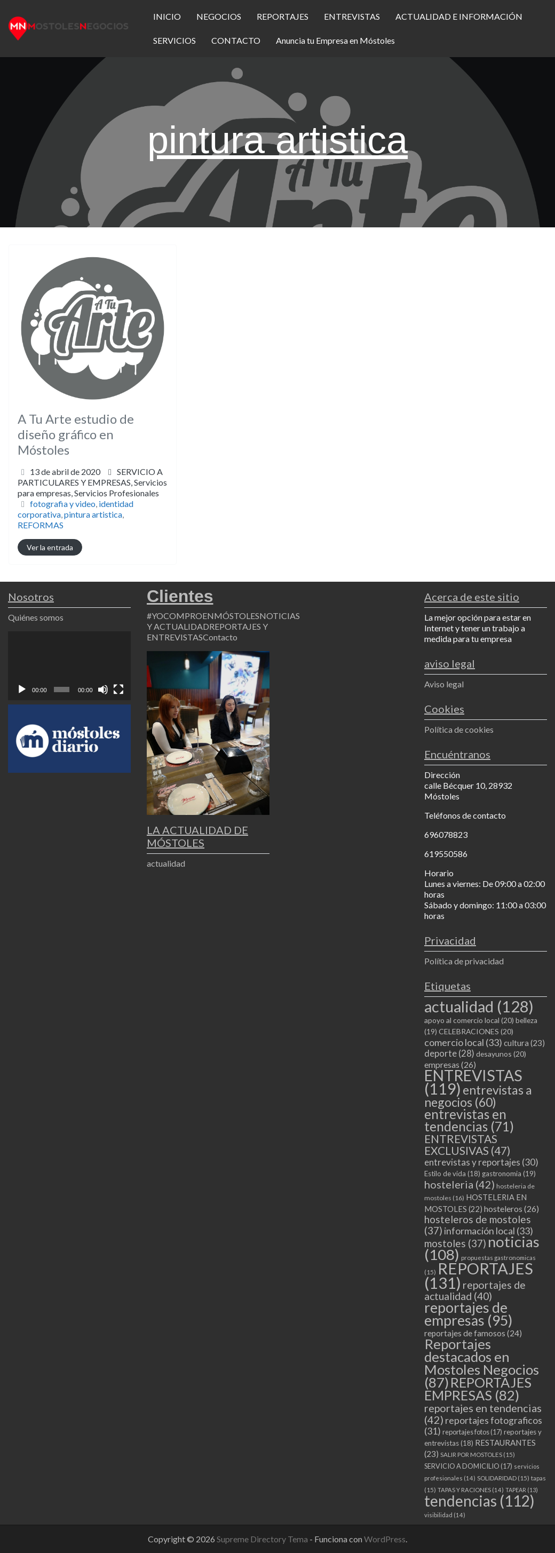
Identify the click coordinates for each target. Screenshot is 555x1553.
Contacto (220, 637)
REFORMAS (41, 525)
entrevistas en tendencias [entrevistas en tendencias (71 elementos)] (469, 1120)
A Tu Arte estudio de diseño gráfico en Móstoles (76, 434)
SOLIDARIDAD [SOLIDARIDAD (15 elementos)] (503, 1478)
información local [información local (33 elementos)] (488, 1231)
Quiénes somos (36, 617)
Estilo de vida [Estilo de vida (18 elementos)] (452, 1173)
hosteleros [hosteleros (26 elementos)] (511, 1208)
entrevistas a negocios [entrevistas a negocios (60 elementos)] (478, 1096)
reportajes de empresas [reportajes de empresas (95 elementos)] (468, 1314)
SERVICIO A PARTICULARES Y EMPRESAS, (92, 482)
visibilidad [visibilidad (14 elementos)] (444, 1514)
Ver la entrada (50, 547)
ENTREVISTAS (352, 16)
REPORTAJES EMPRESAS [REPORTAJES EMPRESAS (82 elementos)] (478, 1388)
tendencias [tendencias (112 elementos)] (479, 1501)
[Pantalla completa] (118, 689)
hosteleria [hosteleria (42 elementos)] (459, 1184)
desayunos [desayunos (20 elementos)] (501, 1053)
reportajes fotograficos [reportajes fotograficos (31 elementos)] (483, 1426)
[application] (69, 665)
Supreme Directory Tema (263, 1539)
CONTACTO (235, 40)
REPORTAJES (282, 16)
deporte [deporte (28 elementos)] (449, 1053)
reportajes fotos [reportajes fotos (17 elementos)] (472, 1432)
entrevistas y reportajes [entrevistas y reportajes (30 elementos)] (481, 1162)
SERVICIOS (174, 40)
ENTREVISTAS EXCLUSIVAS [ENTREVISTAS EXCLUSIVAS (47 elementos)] (467, 1144)
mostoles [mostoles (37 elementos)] (455, 1243)
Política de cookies (459, 729)
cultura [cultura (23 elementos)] (524, 1043)
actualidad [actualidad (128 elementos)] (479, 1006)
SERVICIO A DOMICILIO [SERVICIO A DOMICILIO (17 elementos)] (468, 1466)
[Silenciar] (103, 689)
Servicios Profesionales (116, 493)
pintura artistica (93, 514)
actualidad (166, 863)
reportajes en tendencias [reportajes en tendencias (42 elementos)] (483, 1413)
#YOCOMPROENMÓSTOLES (203, 616)
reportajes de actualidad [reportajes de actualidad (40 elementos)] (475, 1290)
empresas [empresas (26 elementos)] (450, 1064)
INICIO (167, 16)
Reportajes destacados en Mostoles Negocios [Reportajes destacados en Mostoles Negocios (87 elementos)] (481, 1363)
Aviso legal (444, 684)
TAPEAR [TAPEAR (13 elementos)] (521, 1489)
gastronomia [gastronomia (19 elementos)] (509, 1173)
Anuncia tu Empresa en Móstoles (335, 40)
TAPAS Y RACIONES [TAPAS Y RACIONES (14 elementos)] (471, 1489)
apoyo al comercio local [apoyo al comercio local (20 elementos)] (469, 1020)
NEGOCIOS (218, 16)
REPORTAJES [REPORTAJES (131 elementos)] (478, 1275)
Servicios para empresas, (92, 487)
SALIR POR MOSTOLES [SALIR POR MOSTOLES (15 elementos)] (477, 1454)
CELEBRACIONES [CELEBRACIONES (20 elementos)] (476, 1031)
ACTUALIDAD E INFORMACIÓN (458, 16)
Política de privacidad (464, 961)
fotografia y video (63, 503)
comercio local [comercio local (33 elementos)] (463, 1042)
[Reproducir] (22, 689)
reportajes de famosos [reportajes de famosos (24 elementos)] (473, 1333)
